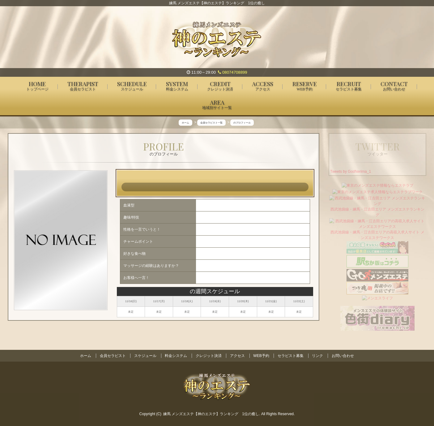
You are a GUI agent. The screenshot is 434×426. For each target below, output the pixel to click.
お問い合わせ (343, 356)
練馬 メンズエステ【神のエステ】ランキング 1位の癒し (211, 414)
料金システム (176, 356)
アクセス (237, 356)
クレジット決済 (209, 356)
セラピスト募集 (291, 356)
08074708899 (232, 72)
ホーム (85, 356)
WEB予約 (261, 356)
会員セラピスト (113, 356)
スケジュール (145, 356)
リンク (317, 356)
